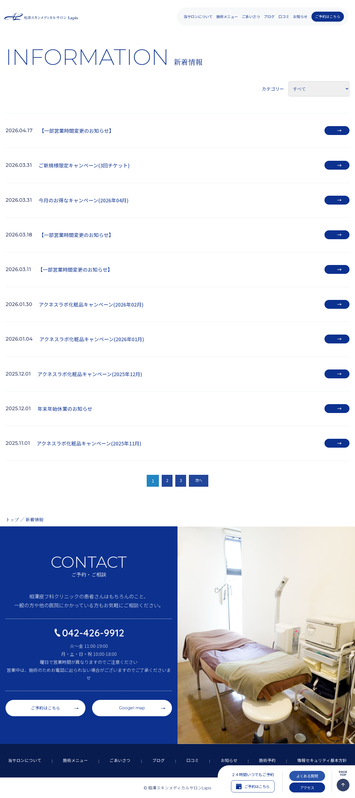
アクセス (307, 786)
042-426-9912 (93, 623)
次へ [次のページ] (200, 480)
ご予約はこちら (327, 16)
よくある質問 (307, 772)
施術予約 (266, 756)
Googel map (132, 699)
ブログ (269, 16)
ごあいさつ (251, 16)
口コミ (283, 16)
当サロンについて (21, 756)
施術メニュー (72, 756)
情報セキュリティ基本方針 (322, 756)
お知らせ (300, 16)
